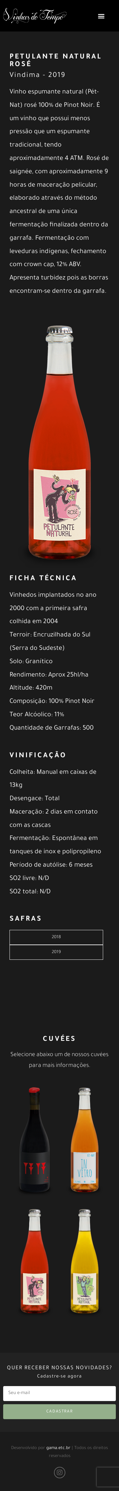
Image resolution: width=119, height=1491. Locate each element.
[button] (101, 15)
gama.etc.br (58, 1448)
